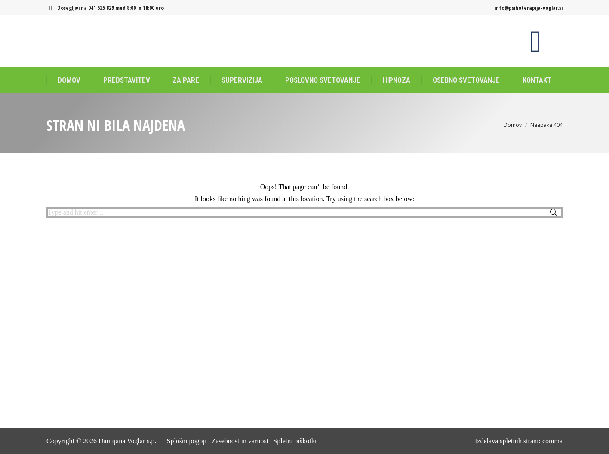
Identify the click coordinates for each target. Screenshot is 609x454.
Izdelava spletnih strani (506, 441)
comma (552, 441)
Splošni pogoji (187, 441)
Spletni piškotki (295, 441)
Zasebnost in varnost (240, 441)
